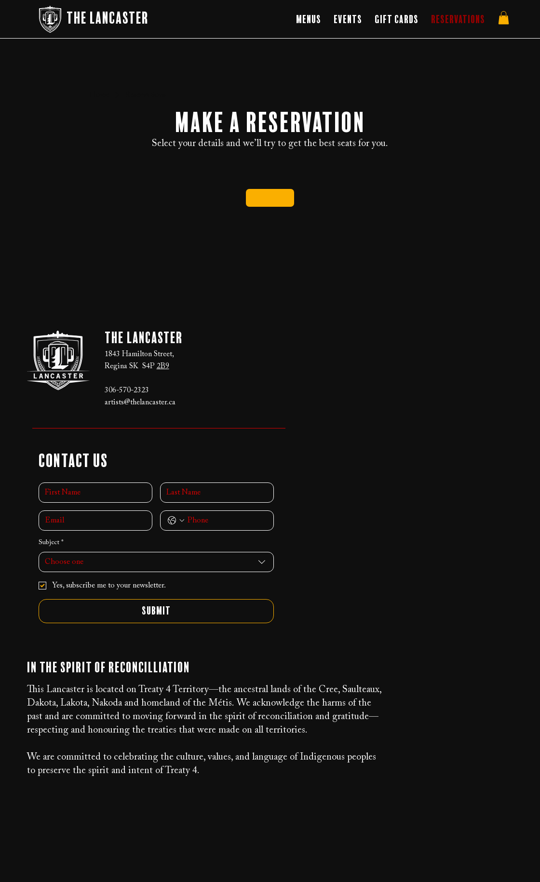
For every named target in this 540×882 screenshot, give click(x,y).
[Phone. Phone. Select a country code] (176, 520)
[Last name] (214, 492)
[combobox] (156, 562)
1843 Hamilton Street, (139, 354)
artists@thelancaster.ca (140, 402)
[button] (308, 19)
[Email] (92, 520)
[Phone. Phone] (227, 520)
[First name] (92, 492)
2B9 (163, 366)
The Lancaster (107, 19)
